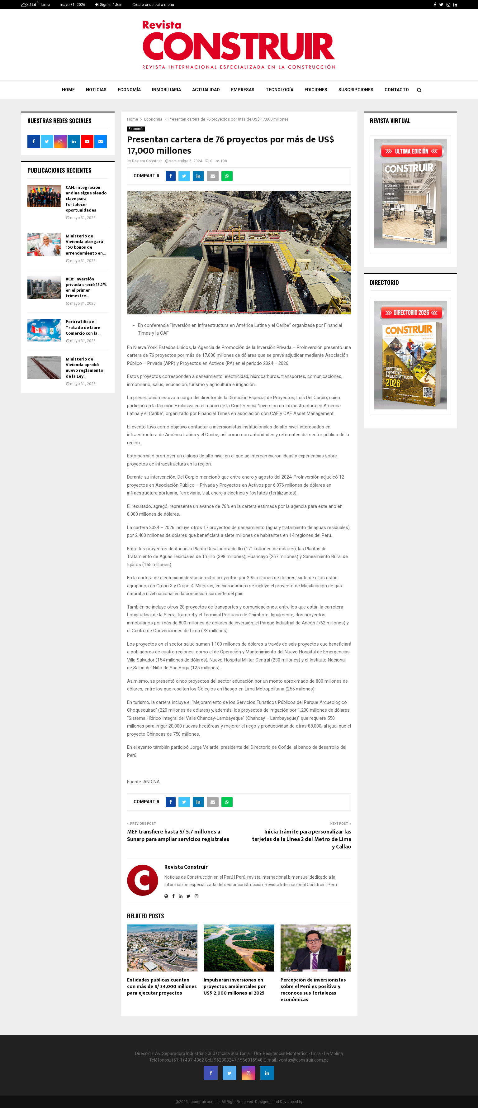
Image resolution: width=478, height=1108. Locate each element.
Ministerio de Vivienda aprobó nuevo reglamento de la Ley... (84, 368)
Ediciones (316, 89)
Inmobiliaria (166, 89)
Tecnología (279, 89)
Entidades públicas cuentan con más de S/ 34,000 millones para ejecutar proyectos (162, 986)
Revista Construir (147, 161)
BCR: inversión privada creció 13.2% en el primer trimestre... (86, 287)
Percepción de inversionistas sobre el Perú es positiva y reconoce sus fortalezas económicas (313, 990)
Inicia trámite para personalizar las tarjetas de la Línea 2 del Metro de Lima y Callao (301, 839)
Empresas (242, 89)
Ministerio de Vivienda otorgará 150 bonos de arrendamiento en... (86, 244)
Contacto (397, 89)
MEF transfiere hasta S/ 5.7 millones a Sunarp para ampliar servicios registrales (178, 835)
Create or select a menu (153, 4)
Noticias (96, 89)
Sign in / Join (108, 4)
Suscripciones (355, 89)
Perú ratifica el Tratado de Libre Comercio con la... (83, 327)
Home (68, 89)
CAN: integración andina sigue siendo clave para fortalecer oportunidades (86, 199)
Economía (129, 89)
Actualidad (206, 89)
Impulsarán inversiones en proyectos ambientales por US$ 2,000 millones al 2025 (235, 986)
